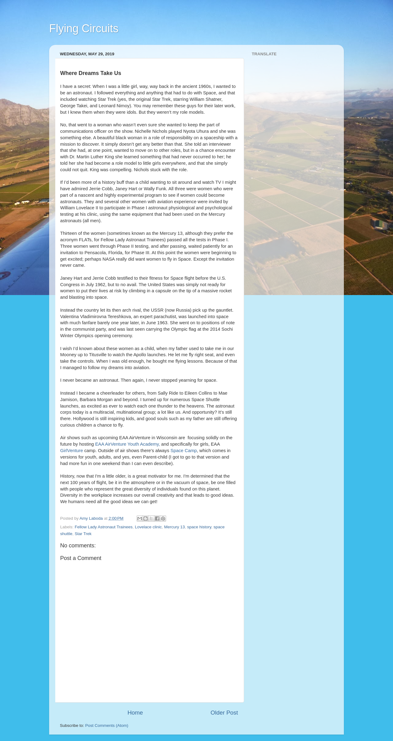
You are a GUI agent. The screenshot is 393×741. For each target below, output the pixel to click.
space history (199, 527)
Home (135, 712)
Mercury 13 (174, 527)
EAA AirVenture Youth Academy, (128, 444)
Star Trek (83, 533)
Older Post (224, 712)
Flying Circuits (84, 28)
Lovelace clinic (148, 527)
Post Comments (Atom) (106, 725)
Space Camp (183, 450)
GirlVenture (71, 450)
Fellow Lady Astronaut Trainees (103, 527)
